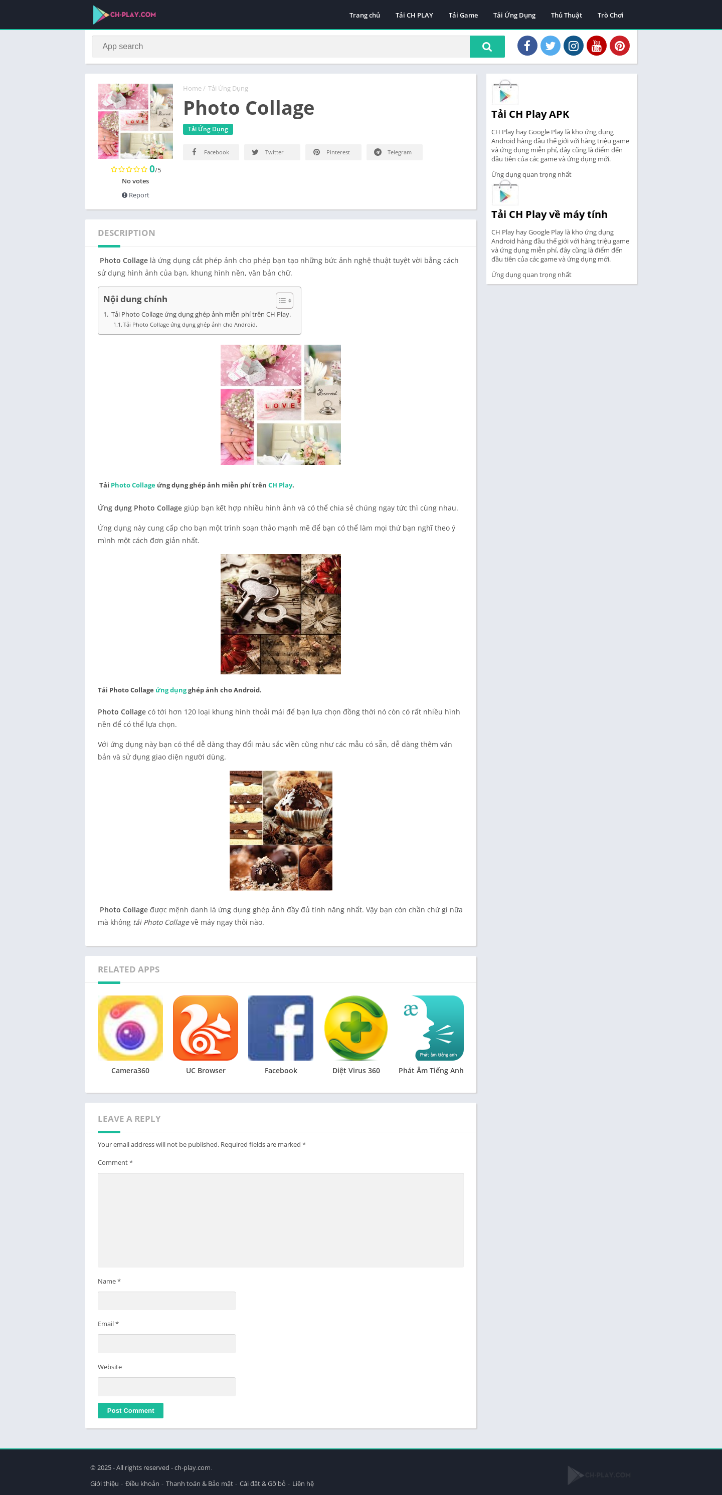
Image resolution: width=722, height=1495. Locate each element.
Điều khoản (142, 1481)
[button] (481, 49)
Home (192, 91)
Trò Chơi (611, 15)
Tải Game (463, 15)
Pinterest (330, 155)
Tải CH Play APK (530, 117)
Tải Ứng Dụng (514, 15)
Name (109, 1284)
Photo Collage (133, 488)
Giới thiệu (104, 1481)
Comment (115, 1165)
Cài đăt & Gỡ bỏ (263, 1481)
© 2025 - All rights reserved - (132, 1465)
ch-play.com (192, 1465)
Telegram (392, 155)
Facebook (209, 155)
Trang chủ (364, 15)
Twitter (267, 155)
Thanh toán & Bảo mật (199, 1481)
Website (110, 1370)
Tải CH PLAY (414, 15)
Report (135, 198)
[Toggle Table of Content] (279, 304)
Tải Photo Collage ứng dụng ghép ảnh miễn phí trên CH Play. (200, 318)
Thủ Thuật (566, 15)
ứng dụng (171, 693)
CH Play (280, 488)
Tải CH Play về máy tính (549, 217)
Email (108, 1327)
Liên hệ (303, 1481)
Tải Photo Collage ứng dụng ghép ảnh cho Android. (190, 328)
